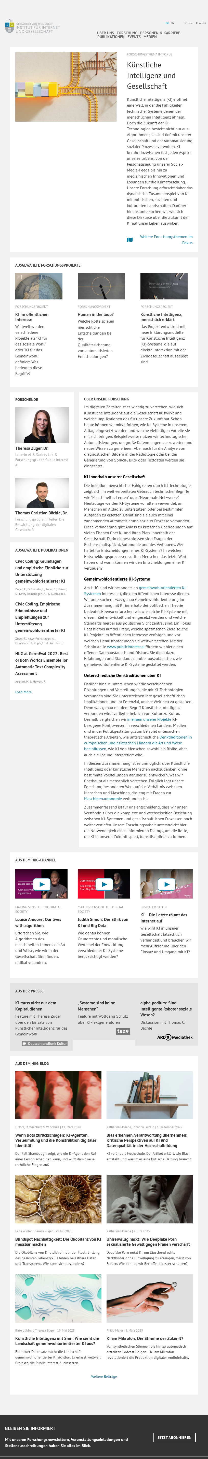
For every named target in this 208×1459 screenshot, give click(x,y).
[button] (174, 1437)
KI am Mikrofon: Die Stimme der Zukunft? (145, 1338)
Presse (189, 23)
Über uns (105, 33)
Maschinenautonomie (103, 798)
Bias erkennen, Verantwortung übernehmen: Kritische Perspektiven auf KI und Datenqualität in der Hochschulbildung (147, 1140)
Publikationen (111, 37)
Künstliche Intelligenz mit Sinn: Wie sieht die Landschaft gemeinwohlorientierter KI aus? (57, 1341)
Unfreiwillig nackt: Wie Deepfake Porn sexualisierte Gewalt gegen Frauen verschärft (148, 1241)
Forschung (127, 33)
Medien (150, 37)
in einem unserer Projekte (149, 719)
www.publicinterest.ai (126, 646)
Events (134, 37)
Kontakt (201, 23)
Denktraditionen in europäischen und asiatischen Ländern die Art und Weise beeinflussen (138, 742)
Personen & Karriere (160, 33)
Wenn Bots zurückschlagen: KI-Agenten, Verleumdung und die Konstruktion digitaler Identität (55, 1140)
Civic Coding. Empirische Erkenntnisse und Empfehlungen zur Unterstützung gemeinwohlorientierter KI (40, 617)
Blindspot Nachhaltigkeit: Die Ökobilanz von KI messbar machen (58, 1241)
